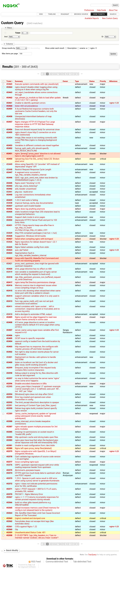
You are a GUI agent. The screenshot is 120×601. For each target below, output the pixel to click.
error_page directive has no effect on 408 (33, 269)
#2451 (9, 153)
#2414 (9, 296)
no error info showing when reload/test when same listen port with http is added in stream (38, 291)
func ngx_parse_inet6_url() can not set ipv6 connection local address (34, 302)
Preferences (89, 10)
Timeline (52, 14)
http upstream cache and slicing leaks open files (36, 437)
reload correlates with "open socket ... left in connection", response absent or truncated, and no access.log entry (37, 308)
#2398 (9, 373)
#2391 (9, 405)
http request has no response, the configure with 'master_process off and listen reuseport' (36, 347)
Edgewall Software (28, 567)
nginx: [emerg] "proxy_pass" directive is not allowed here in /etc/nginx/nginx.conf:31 (38, 154)
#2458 (9, 116)
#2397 (9, 378)
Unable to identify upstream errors (30, 103)
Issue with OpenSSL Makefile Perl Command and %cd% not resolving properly (37, 259)
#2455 (9, 132)
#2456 (9, 129)
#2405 (9, 338)
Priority (103, 81)
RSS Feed (36, 561)
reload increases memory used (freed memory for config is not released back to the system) (37, 509)
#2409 (9, 317)
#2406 (9, 335)
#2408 (9, 322)
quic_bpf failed (21, 250)
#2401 (9, 357)
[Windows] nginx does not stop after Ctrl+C (34, 394)
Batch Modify (12, 550)
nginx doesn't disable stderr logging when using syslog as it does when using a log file (36, 88)
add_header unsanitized (25, 189)
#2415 (9, 290)
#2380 (9, 448)
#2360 (9, 529)
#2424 (9, 250)
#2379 (9, 451)
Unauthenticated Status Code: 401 (30, 532)
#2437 (9, 206)
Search (113, 14)
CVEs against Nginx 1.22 (26, 526)
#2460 (9, 106)
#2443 (9, 186)
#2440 (9, 195)
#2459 (9, 109)
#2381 (9, 445)
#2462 (9, 97)
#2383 (9, 440)
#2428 (9, 236)
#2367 (9, 497)
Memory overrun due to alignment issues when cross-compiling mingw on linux (36, 286)
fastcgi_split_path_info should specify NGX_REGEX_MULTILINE (32, 149)
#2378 (9, 456)
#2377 (9, 462)
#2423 (9, 253)
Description (71, 48)
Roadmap (65, 14)
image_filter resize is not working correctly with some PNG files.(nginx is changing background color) (36, 140)
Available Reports (92, 18)
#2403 (9, 346)
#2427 (9, 239)
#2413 (9, 301)
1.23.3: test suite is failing (26, 200)
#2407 (9, 330)
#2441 (9, 192)
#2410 (9, 314)
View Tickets (99, 14)
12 (74, 74)
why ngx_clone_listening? (26, 186)
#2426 (9, 242)
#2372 (9, 483)
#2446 (9, 177)
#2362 (9, 521)
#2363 (9, 518)
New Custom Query (110, 18)
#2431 (9, 225)
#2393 (9, 397)
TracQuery (92, 555)
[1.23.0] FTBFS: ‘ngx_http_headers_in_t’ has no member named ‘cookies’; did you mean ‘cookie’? (36, 536)
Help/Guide (101, 10)
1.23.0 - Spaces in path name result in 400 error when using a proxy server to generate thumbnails (37, 479)
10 (66, 74)
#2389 (9, 413)
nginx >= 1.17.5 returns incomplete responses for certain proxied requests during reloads (37, 498)
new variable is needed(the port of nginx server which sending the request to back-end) (36, 273)
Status (92, 81)
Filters (9, 28)
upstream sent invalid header (28, 206)
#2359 (9, 532)
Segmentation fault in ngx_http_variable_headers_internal (30, 254)
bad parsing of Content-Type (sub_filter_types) (35, 405)
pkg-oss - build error (24, 192)
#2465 (9, 84)
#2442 (9, 189)
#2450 (9, 159)
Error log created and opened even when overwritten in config (33, 398)
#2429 (9, 233)
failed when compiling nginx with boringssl (34, 239)
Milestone (113, 81)
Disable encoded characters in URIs (31, 383)
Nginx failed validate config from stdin (32, 247)
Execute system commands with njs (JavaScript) (36, 84)
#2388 (9, 421)
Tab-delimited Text (82, 561)
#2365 (9, 508)
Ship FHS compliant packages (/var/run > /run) (36, 233)
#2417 (9, 282)
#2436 (9, 209)
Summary (19, 81)
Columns (9, 44)
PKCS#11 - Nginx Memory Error (29, 494)
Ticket (17, 33)
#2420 (9, 269)
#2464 (9, 87)
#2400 (9, 362)
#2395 (9, 386)
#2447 (9, 172)
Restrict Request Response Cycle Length (33, 169)
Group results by (8, 48)
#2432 (9, 220)
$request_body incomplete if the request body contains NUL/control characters (35, 368)
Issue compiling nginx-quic (27, 462)
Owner (65, 81)
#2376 (9, 465)
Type (77, 81)
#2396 (9, 383)
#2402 (9, 352)
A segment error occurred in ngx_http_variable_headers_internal (30, 173)
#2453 (9, 145)
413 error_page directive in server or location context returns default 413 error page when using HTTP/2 (37, 324)
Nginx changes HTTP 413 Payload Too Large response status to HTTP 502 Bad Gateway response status (35, 124)
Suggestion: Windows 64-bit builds (30, 236)
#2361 (9, 526)
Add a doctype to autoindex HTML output (33, 314)
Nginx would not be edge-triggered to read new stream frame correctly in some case (36, 318)
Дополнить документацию (27, 470)
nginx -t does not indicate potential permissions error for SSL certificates (36, 484)
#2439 (9, 200)
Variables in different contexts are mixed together (37, 145)
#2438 (9, 203)
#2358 (9, 535)
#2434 (9, 217)
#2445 (9, 183)
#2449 (9, 164)
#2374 (9, 473)
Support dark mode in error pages (30, 217)
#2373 (9, 478)
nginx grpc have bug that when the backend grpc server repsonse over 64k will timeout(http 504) (36, 441)
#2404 (9, 341)
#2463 (9, 92)
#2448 (9, 169)
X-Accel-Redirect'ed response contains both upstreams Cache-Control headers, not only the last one (36, 111)
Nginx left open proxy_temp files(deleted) (33, 448)
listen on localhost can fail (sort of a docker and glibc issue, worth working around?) (36, 363)
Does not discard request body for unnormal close (37, 129)
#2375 (9, 470)
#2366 (9, 502)
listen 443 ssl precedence (26, 106)
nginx (17, 335)
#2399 (9, 367)
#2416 (9, 285)
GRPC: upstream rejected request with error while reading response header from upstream (37, 466)
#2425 (9, 247)
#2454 (9, 137)
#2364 (9, 513)
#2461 (9, 103)
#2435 (9, 212)
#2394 (9, 394)
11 (70, 74)
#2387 (9, 426)
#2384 (9, 437)
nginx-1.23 (114, 103)
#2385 (9, 432)
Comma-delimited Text (57, 561)
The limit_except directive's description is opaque (37, 402)
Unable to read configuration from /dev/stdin (35, 445)
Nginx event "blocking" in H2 (27, 183)
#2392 (9, 402)
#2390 (9, 408)
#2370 (9, 494)
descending (35, 48)
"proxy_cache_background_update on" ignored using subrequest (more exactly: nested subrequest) (35, 416)
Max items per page (10, 54)
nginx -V (92, 48)
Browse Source (81, 14)
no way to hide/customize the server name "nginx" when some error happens (37, 379)
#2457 (9, 122)
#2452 (9, 148)
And (5, 37)
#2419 (9, 272)
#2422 (9, 258)
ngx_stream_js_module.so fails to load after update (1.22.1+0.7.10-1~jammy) (38, 98)
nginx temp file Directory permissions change (35, 282)
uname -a (82, 48)
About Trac (113, 10)
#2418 (9, 277)
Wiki (41, 14)
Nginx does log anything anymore (30, 209)
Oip (16, 529)
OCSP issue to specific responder (30, 338)
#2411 (9, 306)
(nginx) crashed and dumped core (30, 518)
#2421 (9, 263)
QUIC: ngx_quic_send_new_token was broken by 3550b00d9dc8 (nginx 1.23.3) (36, 178)
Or (102, 37)
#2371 (9, 489)
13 (77, 74)
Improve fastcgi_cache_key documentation (34, 203)
